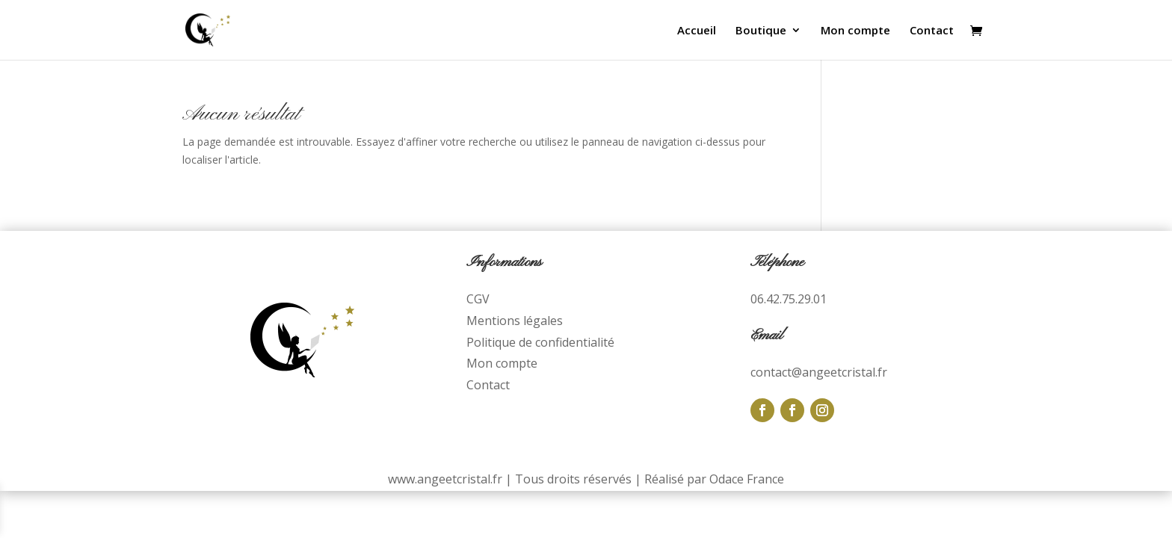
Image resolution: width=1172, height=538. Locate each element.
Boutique (760, 31)
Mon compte (855, 31)
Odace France (746, 479)
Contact (932, 31)
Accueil (696, 31)
